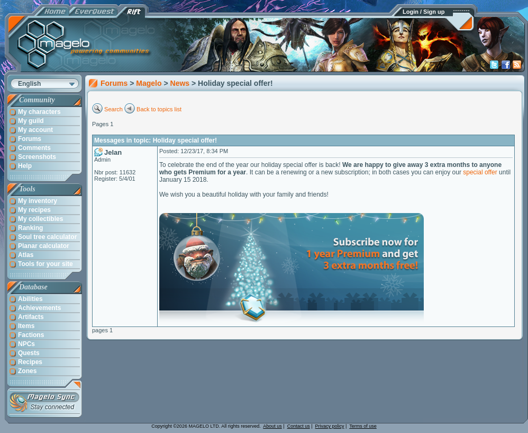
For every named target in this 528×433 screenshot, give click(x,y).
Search (113, 109)
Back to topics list (158, 109)
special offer (480, 172)
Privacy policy (329, 426)
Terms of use (363, 426)
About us (272, 426)
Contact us (298, 426)
